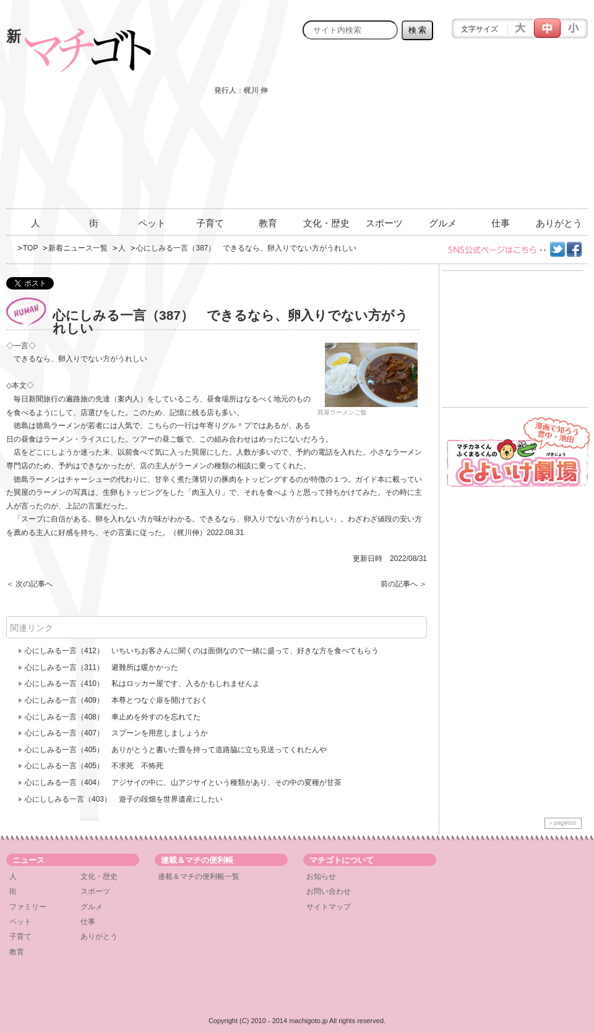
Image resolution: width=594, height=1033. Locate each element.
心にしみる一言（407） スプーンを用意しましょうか (116, 733)
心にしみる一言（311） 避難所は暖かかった (101, 667)
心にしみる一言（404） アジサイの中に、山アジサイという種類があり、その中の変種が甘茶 (183, 782)
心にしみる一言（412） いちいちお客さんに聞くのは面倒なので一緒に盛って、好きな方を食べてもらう (202, 650)
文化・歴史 (326, 223)
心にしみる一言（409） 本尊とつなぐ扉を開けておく (116, 700)
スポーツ (384, 223)
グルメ (443, 223)
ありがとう (559, 223)
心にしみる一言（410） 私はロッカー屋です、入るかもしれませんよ (142, 683)
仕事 (500, 223)
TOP (30, 248)
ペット (152, 223)
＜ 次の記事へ (29, 584)
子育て (210, 223)
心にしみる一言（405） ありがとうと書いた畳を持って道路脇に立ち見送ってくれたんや (176, 749)
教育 (268, 223)
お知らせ (321, 876)
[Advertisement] (499, 131)
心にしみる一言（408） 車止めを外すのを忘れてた (112, 717)
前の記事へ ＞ (404, 584)
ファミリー (27, 906)
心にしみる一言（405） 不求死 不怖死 (94, 765)
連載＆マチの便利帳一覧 (198, 876)
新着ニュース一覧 (78, 248)
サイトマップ (328, 906)
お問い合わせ (328, 891)
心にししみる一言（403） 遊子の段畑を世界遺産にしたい (124, 799)
